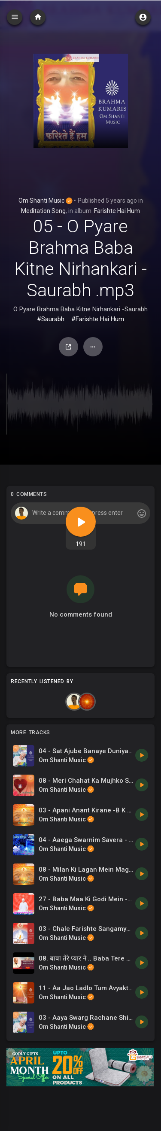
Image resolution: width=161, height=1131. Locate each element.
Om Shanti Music (45, 200)
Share (68, 347)
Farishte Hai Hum (117, 210)
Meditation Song (43, 210)
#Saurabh (50, 319)
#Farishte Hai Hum (97, 319)
